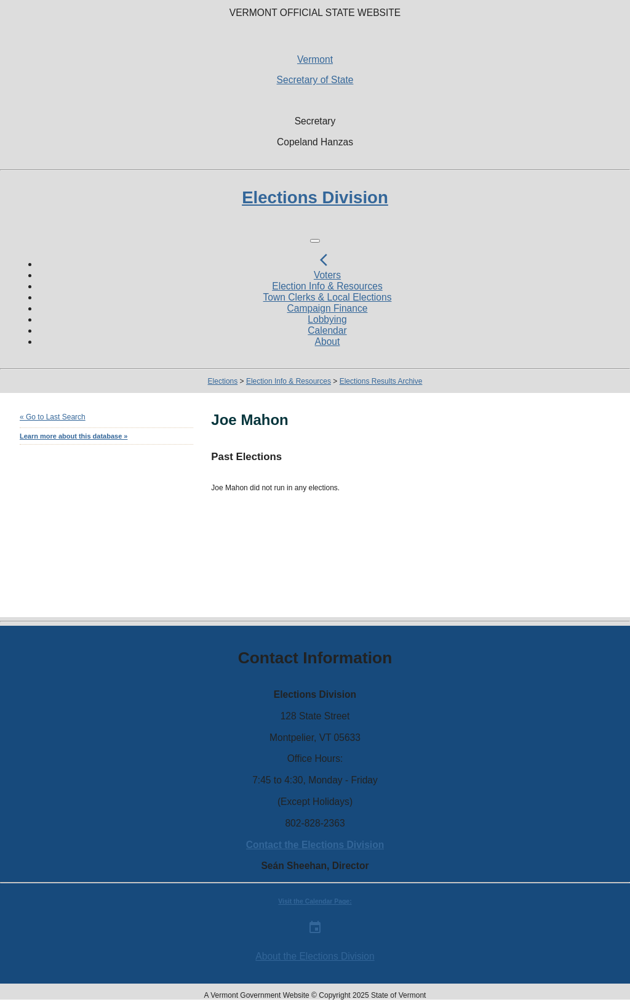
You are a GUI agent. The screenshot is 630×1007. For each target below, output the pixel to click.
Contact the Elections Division (315, 844)
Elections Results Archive (381, 381)
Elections (223, 381)
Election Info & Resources (327, 286)
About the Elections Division (314, 956)
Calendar (327, 330)
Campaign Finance (327, 308)
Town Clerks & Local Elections (327, 297)
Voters (327, 275)
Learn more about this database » (73, 436)
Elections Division (315, 197)
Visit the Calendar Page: (314, 901)
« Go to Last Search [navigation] (53, 417)
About (327, 341)
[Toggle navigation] (315, 241)
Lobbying (327, 319)
